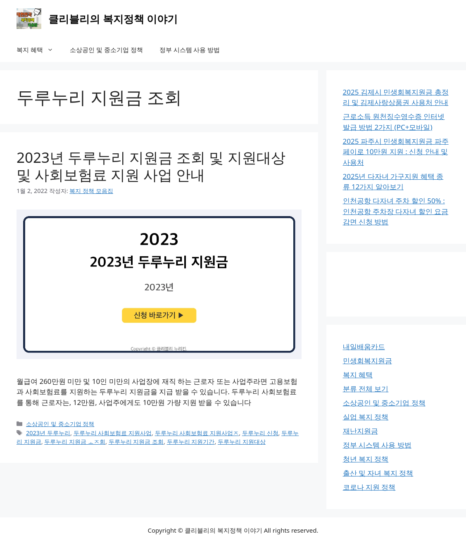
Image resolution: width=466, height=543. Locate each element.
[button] (52, 49)
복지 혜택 (39, 49)
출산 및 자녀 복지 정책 (378, 473)
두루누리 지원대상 (242, 441)
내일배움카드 (364, 346)
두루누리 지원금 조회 (136, 441)
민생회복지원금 (367, 360)
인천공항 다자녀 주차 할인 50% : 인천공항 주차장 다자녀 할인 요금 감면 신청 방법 (396, 211)
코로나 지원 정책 (369, 487)
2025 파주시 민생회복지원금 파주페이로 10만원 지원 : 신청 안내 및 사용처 (396, 151)
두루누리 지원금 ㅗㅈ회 (74, 441)
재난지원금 (360, 431)
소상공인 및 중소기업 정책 (106, 49)
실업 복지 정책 (366, 417)
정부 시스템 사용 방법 (189, 49)
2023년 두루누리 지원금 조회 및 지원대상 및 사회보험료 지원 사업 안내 (151, 166)
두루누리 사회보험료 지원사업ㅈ (197, 433)
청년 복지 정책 (366, 459)
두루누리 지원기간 (191, 441)
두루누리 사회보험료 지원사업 (113, 433)
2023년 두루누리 (48, 433)
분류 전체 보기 (366, 388)
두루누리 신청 (260, 433)
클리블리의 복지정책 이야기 (113, 19)
